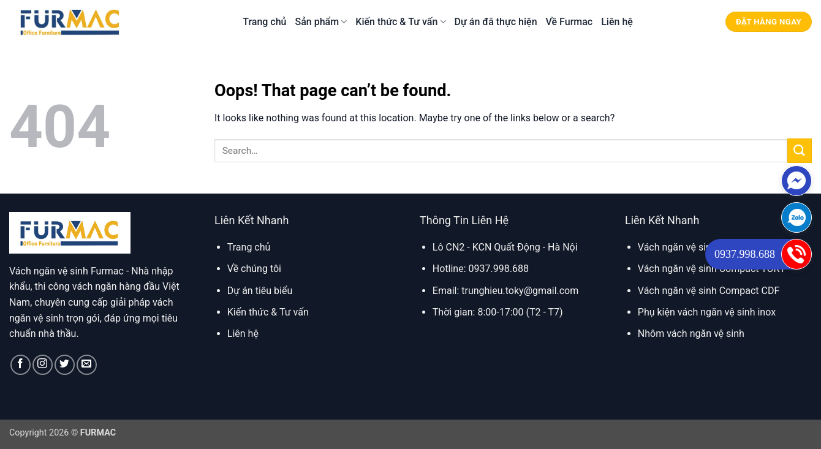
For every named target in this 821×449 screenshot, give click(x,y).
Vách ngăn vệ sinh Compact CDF (708, 290)
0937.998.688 (744, 254)
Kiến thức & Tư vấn (400, 22)
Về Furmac (569, 22)
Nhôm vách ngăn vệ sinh (691, 333)
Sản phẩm (321, 22)
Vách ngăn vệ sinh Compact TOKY (711, 268)
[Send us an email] (87, 365)
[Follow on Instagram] (42, 365)
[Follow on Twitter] (65, 365)
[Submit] (799, 150)
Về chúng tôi (254, 268)
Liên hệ (617, 22)
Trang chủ (264, 22)
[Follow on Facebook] (20, 365)
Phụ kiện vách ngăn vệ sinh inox (707, 312)
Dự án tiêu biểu (259, 290)
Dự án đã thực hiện (496, 22)
